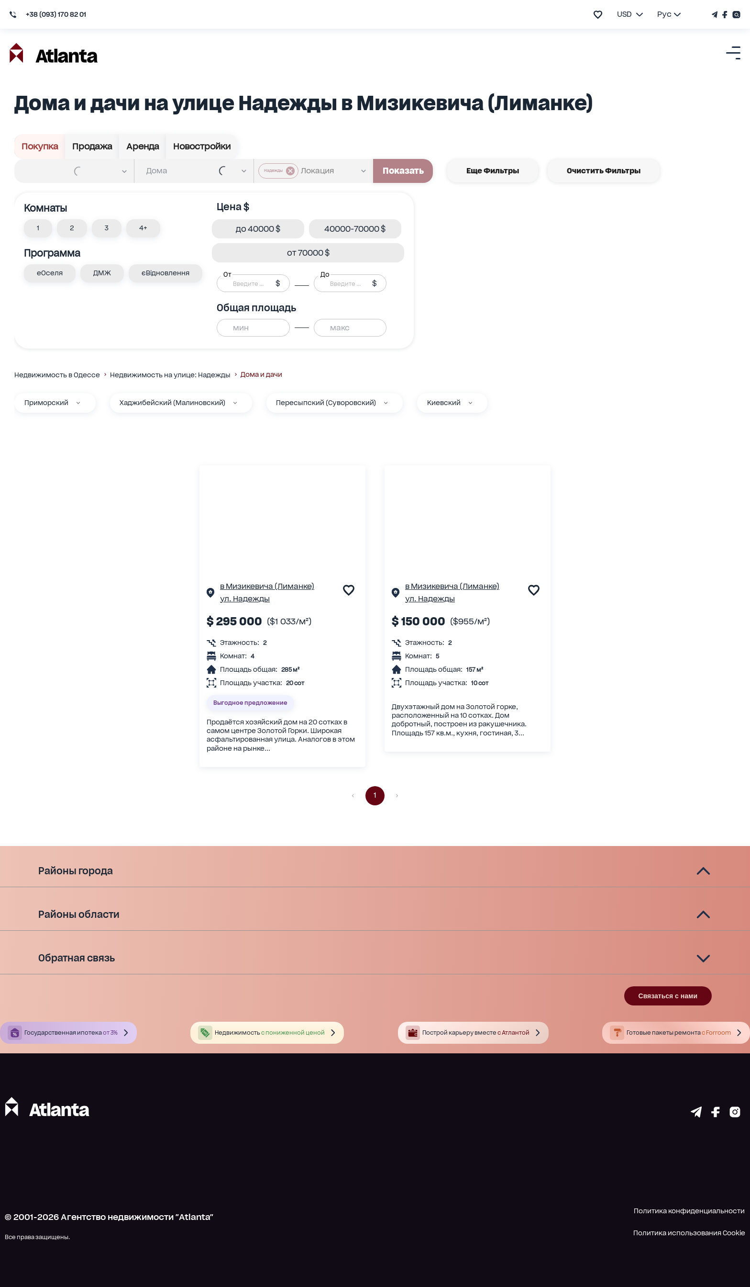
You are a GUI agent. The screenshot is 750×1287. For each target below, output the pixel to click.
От (227, 274)
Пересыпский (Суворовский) (326, 402)
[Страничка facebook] (715, 1114)
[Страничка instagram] (734, 1114)
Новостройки (202, 146)
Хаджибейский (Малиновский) (172, 402)
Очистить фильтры (604, 170)
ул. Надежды (245, 598)
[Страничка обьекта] (210, 594)
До (324, 274)
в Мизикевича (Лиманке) (267, 586)
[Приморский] (78, 402)
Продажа (92, 146)
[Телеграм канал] (716, 14)
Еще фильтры (492, 170)
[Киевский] (470, 402)
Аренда (142, 146)
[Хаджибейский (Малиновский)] (235, 402)
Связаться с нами (668, 996)
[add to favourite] (598, 14)
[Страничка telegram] (696, 1114)
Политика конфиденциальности (689, 1211)
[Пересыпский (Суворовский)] (385, 402)
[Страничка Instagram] (735, 15)
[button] (38, 228)
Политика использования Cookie (689, 1233)
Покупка (40, 146)
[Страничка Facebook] (725, 15)
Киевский (444, 402)
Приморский (46, 402)
